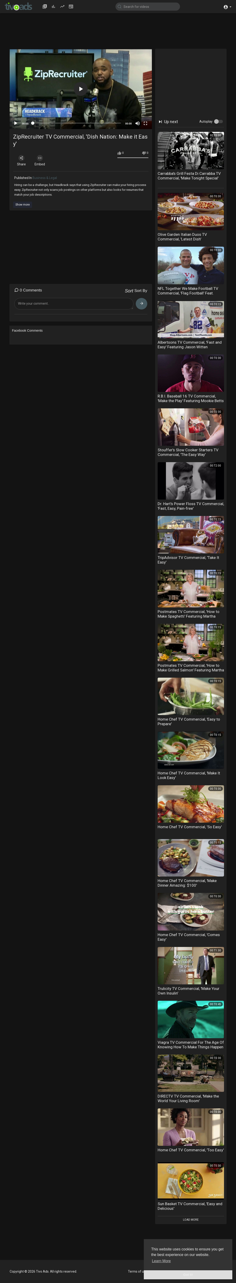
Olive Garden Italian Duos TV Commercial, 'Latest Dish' (182, 236)
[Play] (15, 123)
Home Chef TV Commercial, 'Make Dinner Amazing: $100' (187, 883)
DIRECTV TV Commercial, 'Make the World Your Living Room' (188, 1098)
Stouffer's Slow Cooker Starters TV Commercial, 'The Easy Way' (188, 452)
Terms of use (137, 1271)
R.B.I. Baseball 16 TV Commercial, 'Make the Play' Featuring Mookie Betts (191, 398)
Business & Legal (44, 178)
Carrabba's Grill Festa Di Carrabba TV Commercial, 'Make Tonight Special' (189, 175)
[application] (81, 89)
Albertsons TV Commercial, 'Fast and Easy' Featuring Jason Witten (190, 344)
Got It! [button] (188, 1275)
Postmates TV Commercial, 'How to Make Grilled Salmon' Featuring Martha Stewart (191, 670)
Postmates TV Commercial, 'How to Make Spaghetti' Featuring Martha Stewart (188, 616)
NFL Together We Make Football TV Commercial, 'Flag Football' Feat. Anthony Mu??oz (188, 293)
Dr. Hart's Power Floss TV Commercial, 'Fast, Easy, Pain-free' (191, 506)
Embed (40, 160)
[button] (227, 6)
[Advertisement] (121, 32)
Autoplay (205, 121)
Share (21, 160)
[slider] (77, 123)
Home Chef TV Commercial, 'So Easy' (190, 827)
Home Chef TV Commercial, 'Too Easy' (191, 1150)
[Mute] (137, 123)
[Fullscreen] (145, 123)
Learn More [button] (161, 1261)
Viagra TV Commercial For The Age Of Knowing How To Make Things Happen (191, 1044)
